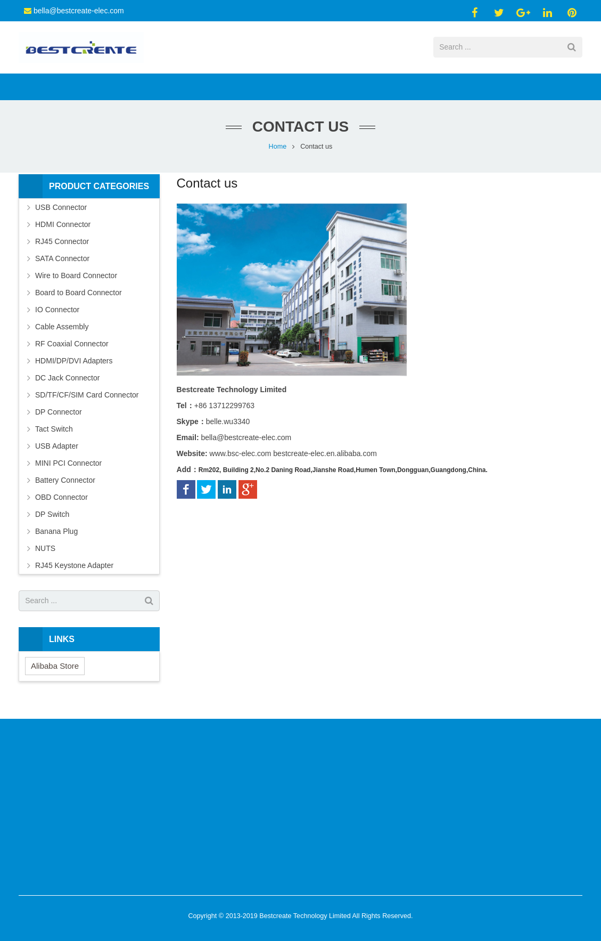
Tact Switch (54, 431)
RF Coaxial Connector (72, 346)
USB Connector (61, 210)
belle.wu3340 (228, 424)
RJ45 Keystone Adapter (74, 568)
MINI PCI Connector (68, 465)
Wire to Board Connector (76, 278)
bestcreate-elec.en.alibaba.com (325, 456)
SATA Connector (62, 261)
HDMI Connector (62, 227)
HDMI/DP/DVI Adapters (74, 363)
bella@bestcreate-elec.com (79, 10)
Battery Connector (65, 482)
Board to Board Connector (78, 295)
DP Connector (58, 414)
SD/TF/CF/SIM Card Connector (87, 397)
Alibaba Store (55, 668)
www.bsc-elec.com (240, 456)
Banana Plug (56, 534)
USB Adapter (56, 448)
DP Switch (52, 517)
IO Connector (57, 312)
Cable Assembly (61, 329)
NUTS (45, 551)
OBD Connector (61, 500)
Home (278, 149)
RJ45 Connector (62, 244)
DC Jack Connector (67, 380)
